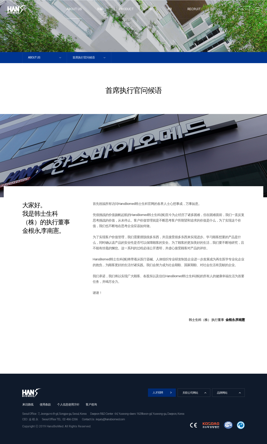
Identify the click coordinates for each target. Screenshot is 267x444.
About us (74, 9)
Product (126, 9)
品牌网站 (222, 392)
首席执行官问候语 (83, 57)
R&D (100, 9)
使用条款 (45, 404)
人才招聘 (158, 392)
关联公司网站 (190, 392)
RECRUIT (194, 9)
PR (170, 9)
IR (150, 9)
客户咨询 (91, 404)
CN (242, 9)
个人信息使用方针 (68, 404)
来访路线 (27, 404)
